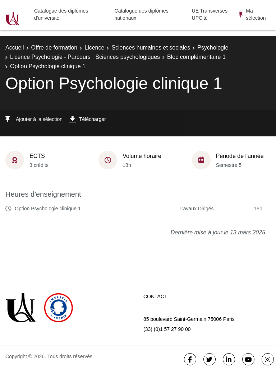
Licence (94, 48)
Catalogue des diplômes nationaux (142, 14)
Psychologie (212, 48)
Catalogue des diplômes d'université (61, 14)
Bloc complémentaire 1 (196, 57)
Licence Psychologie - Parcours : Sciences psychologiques (85, 57)
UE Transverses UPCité (210, 14)
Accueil (14, 48)
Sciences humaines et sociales (150, 48)
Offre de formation (54, 48)
